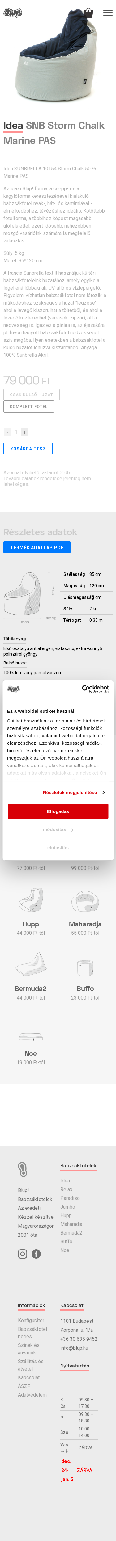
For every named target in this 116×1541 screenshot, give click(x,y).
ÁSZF (24, 1386)
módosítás (58, 829)
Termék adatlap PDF (37, 547)
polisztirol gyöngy (20, 654)
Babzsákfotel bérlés (32, 1333)
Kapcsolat (29, 1378)
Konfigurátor (31, 1320)
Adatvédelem (32, 1395)
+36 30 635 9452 (78, 1339)
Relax (66, 1189)
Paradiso (70, 1198)
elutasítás (58, 847)
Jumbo (67, 1207)
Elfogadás (58, 811)
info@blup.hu (74, 1348)
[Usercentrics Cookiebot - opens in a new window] (82, 689)
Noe (64, 1250)
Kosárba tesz (28, 448)
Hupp (66, 1215)
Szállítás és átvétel (31, 1365)
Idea (65, 1181)
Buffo (66, 1242)
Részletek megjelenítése (70, 792)
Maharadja (71, 1224)
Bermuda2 (71, 1233)
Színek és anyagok (29, 1349)
